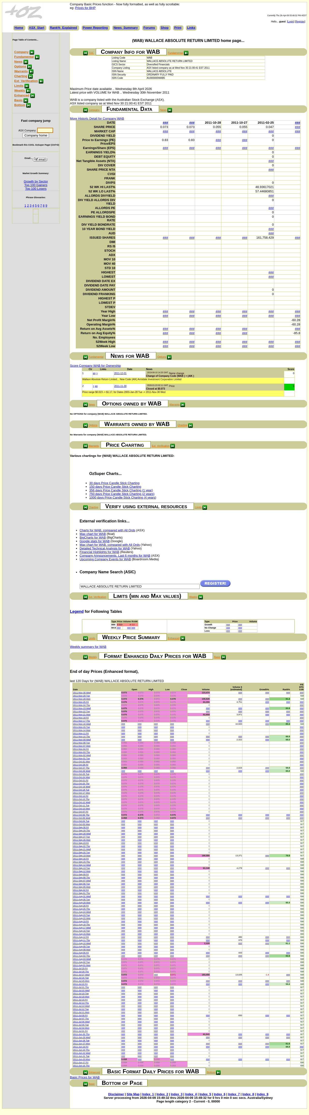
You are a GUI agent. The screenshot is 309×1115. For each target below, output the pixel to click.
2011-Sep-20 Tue (81, 852)
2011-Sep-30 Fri (81, 827)
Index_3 (177, 1094)
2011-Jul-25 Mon (81, 981)
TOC (91, 52)
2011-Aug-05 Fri (81, 953)
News (18, 61)
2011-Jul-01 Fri (80, 1031)
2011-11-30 (120, 386)
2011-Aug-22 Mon (82, 918)
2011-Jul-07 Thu (81, 1018)
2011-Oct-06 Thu (81, 815)
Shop (165, 27)
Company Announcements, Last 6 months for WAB (115, 555)
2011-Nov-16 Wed (82, 724)
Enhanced (21, 95)
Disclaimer (116, 1094)
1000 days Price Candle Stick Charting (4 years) (122, 497)
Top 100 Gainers (35, 185)
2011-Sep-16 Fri (81, 859)
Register (299, 21)
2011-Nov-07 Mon (82, 746)
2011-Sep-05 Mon (82, 887)
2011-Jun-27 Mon (81, 1043)
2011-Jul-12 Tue (81, 1009)
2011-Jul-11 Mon (81, 1012)
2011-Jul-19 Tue (81, 993)
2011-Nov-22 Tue (81, 711)
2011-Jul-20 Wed (81, 990)
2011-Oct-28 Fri (80, 765)
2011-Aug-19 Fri (81, 921)
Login (291, 21)
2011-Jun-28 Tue (81, 1040)
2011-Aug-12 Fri (81, 937)
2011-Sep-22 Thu (81, 846)
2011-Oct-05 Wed (81, 818)
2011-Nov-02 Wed (82, 755)
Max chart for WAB (93, 534)
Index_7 (234, 1094)
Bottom (19, 105)
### (165, 122)
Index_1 (148, 1094)
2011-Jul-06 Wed (81, 1021)
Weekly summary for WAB (88, 647)
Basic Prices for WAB (85, 1077)
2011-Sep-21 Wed (82, 849)
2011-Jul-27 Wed (81, 974)
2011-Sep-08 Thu (81, 877)
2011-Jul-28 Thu (81, 971)
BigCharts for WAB (93, 537)
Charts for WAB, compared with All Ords (107, 530)
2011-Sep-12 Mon (82, 871)
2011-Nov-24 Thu (81, 705)
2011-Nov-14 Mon (82, 730)
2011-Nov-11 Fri (81, 733)
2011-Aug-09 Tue (81, 946)
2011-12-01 (120, 373)
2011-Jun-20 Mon (81, 1059)
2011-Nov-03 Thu (81, 752)
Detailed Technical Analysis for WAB (105, 548)
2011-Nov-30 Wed (82, 692)
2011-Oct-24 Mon (81, 777)
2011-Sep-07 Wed (82, 880)
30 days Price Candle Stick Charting (114, 483)
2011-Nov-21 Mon (82, 714)
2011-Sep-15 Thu (81, 862)
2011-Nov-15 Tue (81, 727)
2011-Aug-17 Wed (82, 927)
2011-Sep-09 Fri (81, 874)
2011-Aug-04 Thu (81, 956)
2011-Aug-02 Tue (81, 962)
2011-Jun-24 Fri (81, 1047)
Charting (20, 76)
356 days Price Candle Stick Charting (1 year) (121, 490)
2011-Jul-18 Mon (81, 996)
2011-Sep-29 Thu (81, 830)
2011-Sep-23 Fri (81, 843)
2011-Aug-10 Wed (82, 943)
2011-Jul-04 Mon (81, 1028)
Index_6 (219, 1094)
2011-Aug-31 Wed (82, 896)
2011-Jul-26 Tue (81, 978)
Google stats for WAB (95, 541)
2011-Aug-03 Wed (82, 959)
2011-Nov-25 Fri (81, 702)
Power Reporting (95, 27)
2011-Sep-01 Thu (81, 893)
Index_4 (191, 1094)
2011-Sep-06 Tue (81, 884)
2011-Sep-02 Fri (81, 890)
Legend (77, 611)
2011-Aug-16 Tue (81, 931)
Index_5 (205, 1094)
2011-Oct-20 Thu (81, 783)
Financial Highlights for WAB (99, 552)
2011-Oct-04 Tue (81, 821)
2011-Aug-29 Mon (82, 902)
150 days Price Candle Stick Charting (115, 486)
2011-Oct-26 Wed (81, 771)
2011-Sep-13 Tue (81, 868)
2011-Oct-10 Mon (81, 808)
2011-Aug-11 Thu (81, 940)
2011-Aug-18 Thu (81, 924)
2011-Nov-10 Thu (81, 736)
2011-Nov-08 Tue (81, 743)
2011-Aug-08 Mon (82, 949)
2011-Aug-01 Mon (82, 965)
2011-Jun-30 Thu (81, 1034)
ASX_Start (36, 27)
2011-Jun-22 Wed (81, 1053)
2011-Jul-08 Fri (80, 1015)
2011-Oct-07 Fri (80, 812)
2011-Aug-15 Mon (82, 934)
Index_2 (162, 1094)
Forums (149, 27)
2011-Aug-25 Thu (81, 909)
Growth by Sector (36, 181)
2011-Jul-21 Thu (81, 987)
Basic (18, 100)
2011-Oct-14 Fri (80, 796)
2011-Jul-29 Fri (80, 968)
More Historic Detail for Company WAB (97, 118)
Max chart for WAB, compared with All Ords (110, 545)
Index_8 (248, 1094)
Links (191, 27)
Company (21, 52)
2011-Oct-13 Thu (81, 799)
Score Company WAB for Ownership (95, 365)
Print (178, 27)
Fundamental (24, 57)
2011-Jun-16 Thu (81, 1065)
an (94, 373)
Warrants (21, 71)
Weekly (19, 90)
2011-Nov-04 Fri (81, 749)
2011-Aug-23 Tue (81, 915)
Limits (18, 86)
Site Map (133, 1094)
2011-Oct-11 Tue (81, 805)
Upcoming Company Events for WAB (105, 559)
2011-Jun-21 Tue (81, 1056)
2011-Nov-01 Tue (81, 758)
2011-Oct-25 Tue (81, 774)
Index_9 (262, 1094)
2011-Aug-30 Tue (81, 899)
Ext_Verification (26, 81)
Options (20, 66)
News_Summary (125, 27)
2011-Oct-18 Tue (81, 790)
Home (18, 27)
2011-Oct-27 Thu (81, 768)
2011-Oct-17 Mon (81, 793)
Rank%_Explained (63, 27)
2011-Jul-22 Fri (80, 984)
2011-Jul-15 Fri (80, 1000)
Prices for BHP (85, 8)
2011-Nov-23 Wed (82, 708)
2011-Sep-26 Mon (82, 840)
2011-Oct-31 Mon (81, 761)
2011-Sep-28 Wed (82, 833)
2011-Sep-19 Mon (82, 855)
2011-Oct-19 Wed (81, 786)
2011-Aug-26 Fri (81, 906)
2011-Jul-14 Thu (81, 1003)
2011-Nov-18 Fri (81, 717)
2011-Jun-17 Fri (81, 1062)
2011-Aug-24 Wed (82, 912)
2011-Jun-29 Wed (81, 1037)
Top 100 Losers (36, 188)
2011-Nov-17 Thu (81, 721)
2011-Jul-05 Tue (81, 1025)
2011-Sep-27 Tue (81, 837)
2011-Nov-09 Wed (82, 739)
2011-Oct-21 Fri (80, 780)
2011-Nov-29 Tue (81, 696)
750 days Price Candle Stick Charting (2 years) (121, 494)
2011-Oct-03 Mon (81, 824)
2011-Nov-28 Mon (82, 699)
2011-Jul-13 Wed (81, 1006)
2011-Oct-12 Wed (81, 802)
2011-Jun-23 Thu (81, 1050)
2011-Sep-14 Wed (82, 865)
